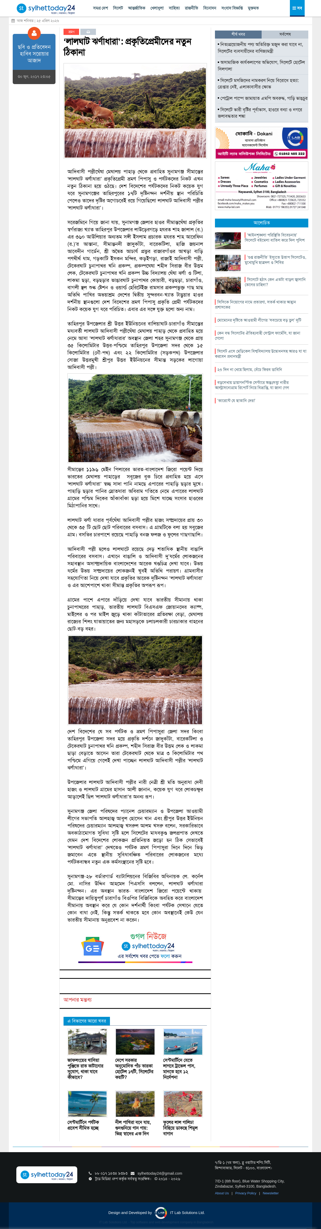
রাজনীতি (191, 8)
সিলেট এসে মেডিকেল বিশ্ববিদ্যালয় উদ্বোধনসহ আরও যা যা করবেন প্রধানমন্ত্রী (260, 354)
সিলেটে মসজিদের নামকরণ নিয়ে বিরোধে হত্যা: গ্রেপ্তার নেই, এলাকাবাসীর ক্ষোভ (258, 83)
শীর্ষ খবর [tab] (238, 34)
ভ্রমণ (71, 31)
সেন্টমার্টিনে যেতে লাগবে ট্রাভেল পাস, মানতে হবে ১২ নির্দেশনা (179, 1068)
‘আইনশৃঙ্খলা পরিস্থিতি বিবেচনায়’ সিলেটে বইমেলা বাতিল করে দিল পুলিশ (275, 237)
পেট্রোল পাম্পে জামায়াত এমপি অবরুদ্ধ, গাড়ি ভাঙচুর (263, 98)
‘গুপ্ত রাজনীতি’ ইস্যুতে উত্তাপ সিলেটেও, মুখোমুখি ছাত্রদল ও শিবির (275, 260)
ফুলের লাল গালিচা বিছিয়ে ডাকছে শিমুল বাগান (180, 1128)
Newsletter (271, 1193)
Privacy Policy (246, 1193)
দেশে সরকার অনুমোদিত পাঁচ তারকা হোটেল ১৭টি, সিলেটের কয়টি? (134, 1068)
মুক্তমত (253, 8)
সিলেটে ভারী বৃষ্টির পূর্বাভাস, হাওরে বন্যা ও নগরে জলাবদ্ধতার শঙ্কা (260, 113)
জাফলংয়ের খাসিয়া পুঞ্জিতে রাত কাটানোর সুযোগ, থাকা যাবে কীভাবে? (85, 1068)
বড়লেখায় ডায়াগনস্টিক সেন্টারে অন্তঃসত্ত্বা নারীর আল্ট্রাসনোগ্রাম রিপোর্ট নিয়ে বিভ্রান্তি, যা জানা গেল (252, 385)
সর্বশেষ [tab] (285, 34)
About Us (222, 1193)
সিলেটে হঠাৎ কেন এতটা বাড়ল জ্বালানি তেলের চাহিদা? (275, 282)
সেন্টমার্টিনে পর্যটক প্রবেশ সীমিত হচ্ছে (83, 1125)
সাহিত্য (174, 8)
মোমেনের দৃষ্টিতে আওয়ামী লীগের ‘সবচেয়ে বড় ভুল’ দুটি (259, 320)
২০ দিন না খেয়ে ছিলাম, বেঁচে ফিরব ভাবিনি (249, 369)
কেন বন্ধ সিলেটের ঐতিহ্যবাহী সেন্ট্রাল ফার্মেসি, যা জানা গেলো (257, 335)
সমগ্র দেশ (100, 8)
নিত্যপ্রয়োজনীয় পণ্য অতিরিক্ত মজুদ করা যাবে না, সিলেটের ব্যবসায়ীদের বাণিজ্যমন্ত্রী (260, 47)
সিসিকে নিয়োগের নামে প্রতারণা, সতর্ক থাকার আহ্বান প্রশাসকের (255, 304)
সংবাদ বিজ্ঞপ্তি (232, 8)
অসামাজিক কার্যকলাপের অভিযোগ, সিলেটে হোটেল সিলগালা (261, 65)
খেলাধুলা (157, 8)
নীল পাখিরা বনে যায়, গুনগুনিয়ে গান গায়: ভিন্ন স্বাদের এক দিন (133, 1128)
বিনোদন (209, 8)
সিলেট (118, 8)
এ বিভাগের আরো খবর (86, 1021)
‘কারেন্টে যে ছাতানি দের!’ (236, 400)
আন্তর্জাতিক (136, 8)
